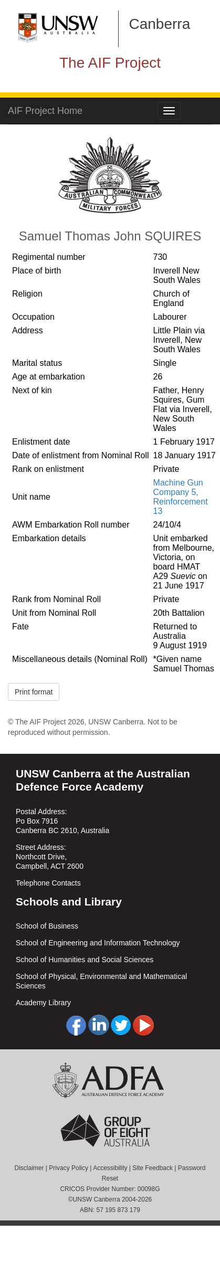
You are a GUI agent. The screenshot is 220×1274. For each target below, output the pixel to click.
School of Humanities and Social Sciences (84, 959)
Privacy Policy (68, 1168)
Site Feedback (152, 1168)
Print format (34, 692)
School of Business (47, 926)
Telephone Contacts (48, 883)
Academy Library (43, 1002)
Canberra (160, 24)
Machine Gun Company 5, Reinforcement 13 (180, 496)
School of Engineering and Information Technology (98, 943)
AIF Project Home (45, 111)
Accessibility (110, 1168)
